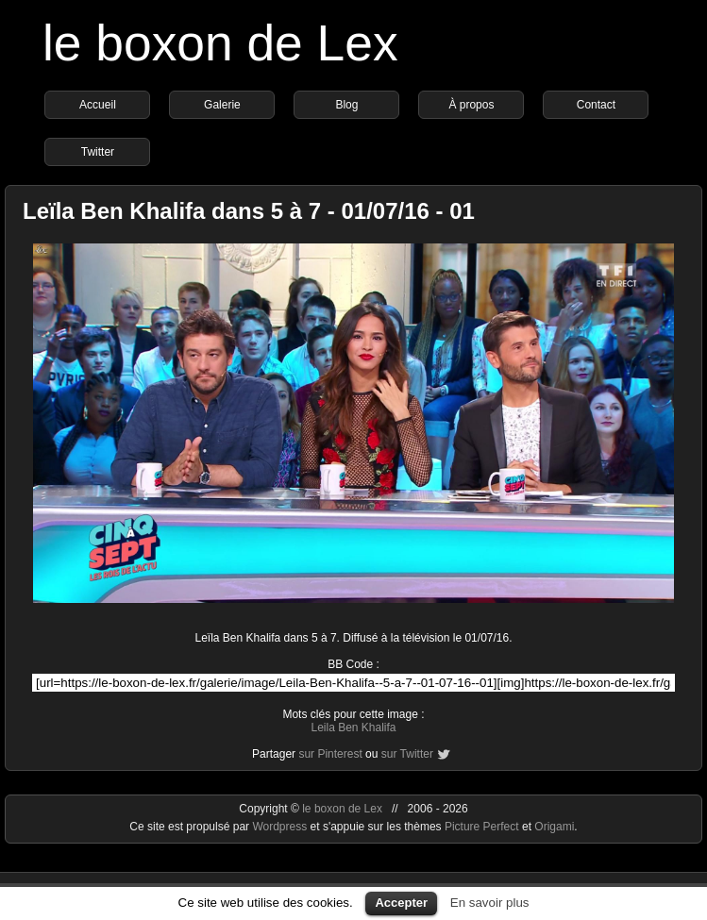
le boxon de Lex (220, 43)
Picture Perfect (482, 826)
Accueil (97, 104)
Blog (346, 104)
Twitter (97, 152)
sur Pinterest (330, 754)
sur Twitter (407, 754)
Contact (596, 104)
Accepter (401, 902)
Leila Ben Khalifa (353, 727)
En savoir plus (490, 902)
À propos (471, 104)
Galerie (222, 104)
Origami (554, 826)
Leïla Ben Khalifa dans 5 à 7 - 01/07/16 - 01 (249, 211)
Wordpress (281, 826)
